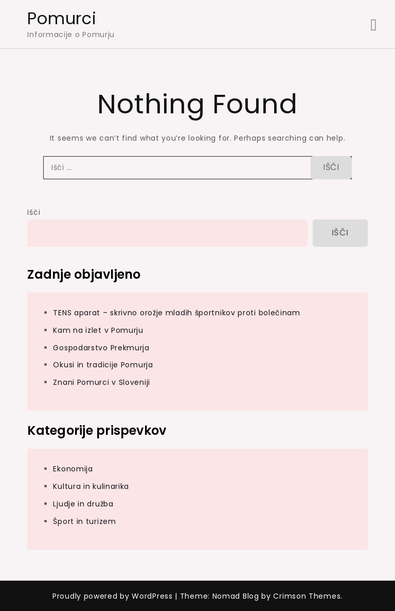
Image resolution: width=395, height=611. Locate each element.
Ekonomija (73, 469)
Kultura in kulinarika (91, 486)
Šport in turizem (84, 521)
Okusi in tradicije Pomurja (103, 365)
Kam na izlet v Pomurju (98, 330)
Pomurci (61, 18)
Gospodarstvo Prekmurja (101, 348)
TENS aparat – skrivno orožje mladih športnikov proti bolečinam (176, 313)
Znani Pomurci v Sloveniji (101, 382)
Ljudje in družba (83, 504)
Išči (33, 212)
